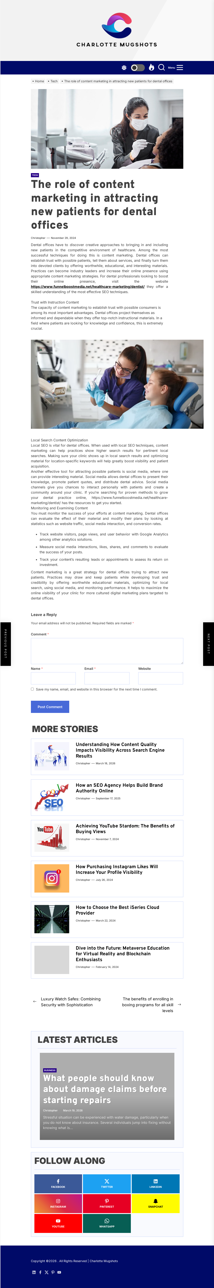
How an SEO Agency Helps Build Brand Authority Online (119, 788)
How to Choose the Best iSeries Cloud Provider (117, 910)
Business (50, 1070)
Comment (40, 634)
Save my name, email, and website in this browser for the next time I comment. (96, 689)
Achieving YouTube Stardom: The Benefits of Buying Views (125, 829)
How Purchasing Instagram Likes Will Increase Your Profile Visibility (117, 870)
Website (144, 669)
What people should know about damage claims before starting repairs (105, 1090)
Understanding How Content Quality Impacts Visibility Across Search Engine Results (120, 750)
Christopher (38, 238)
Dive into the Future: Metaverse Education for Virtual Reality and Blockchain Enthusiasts (123, 954)
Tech (35, 175)
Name (37, 669)
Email (90, 669)
